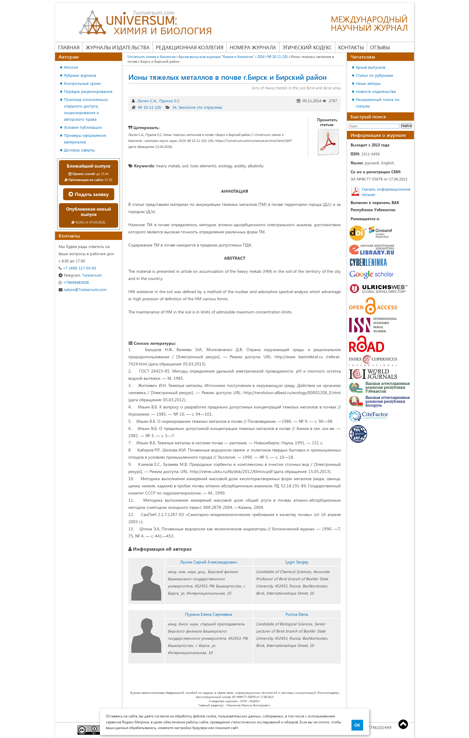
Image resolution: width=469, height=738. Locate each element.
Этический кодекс (307, 47)
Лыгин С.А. (146, 100)
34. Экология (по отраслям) (197, 107)
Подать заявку (88, 194)
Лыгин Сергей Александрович (208, 562)
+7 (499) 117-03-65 (77, 267)
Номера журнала (253, 47)
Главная (69, 47)
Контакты (351, 47)
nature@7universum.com (82, 289)
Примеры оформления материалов (85, 138)
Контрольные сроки (82, 83)
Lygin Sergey (296, 562)
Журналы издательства (118, 47)
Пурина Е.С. (169, 100)
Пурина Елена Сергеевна (208, 614)
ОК (357, 725)
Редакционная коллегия (189, 47)
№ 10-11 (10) (149, 107)
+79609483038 (74, 282)
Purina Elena (297, 614)
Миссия (71, 67)
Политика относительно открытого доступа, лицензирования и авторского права (86, 109)
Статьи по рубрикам (374, 75)
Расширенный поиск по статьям (378, 102)
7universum (80, 275)
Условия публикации (83, 127)
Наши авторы (368, 83)
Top (403, 724)
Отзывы (380, 47)
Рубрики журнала (80, 75)
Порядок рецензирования (88, 91)
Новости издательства (376, 91)
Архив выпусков (370, 67)
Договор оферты (79, 149)
